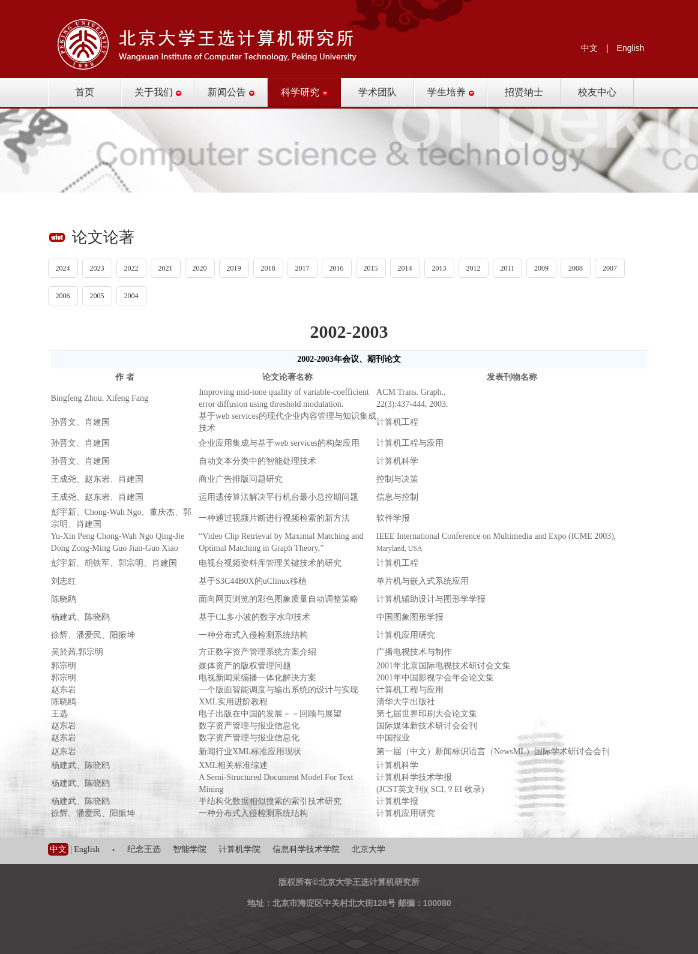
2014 (405, 268)
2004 (131, 296)
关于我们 (157, 92)
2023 (97, 268)
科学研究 (304, 92)
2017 (302, 268)
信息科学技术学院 (306, 849)
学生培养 (450, 92)
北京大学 (368, 849)
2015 (371, 268)
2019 (234, 268)
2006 (63, 296)
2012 (473, 268)
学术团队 (377, 92)
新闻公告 (231, 92)
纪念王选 (144, 849)
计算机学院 (239, 849)
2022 (131, 268)
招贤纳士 (524, 92)
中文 (589, 48)
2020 (200, 268)
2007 (610, 268)
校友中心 (597, 92)
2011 (508, 268)
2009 (541, 268)
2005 (97, 296)
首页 (84, 92)
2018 (268, 268)
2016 (336, 268)
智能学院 (189, 849)
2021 (165, 268)
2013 (439, 268)
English (631, 48)
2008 (575, 268)
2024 (63, 268)
